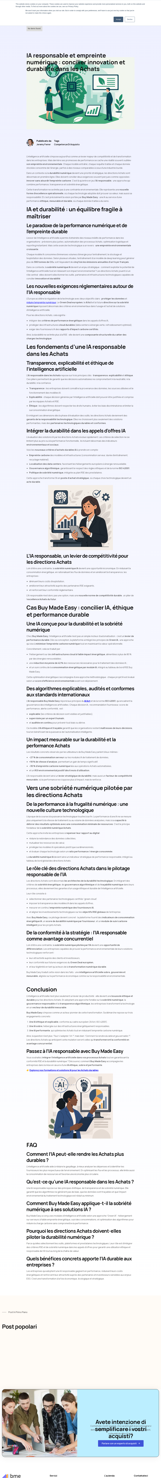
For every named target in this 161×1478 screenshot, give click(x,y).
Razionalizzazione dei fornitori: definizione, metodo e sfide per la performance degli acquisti (25, 1368)
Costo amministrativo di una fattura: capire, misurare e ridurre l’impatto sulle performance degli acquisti (134, 1368)
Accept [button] (118, 19)
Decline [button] (130, 19)
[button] (121, 1443)
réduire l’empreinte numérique (41, 302)
